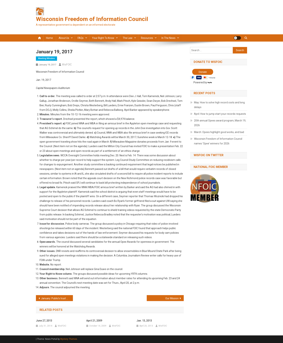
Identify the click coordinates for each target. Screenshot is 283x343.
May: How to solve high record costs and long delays (219, 105)
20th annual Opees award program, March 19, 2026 (220, 123)
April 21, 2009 (94, 320)
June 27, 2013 (44, 320)
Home (49, 38)
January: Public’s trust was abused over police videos (57, 298)
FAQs (81, 38)
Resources (147, 38)
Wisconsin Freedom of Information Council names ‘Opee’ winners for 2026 (218, 141)
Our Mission (172, 298)
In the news (168, 38)
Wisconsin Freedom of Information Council (92, 19)
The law (127, 38)
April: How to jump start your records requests (220, 113)
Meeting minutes (46, 58)
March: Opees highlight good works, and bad (219, 132)
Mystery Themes (68, 339)
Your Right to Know (103, 38)
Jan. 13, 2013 (144, 320)
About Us (64, 38)
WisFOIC (67, 64)
